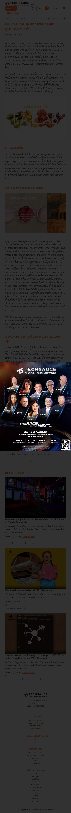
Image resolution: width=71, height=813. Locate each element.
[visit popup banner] (35, 406)
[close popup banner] (68, 364)
